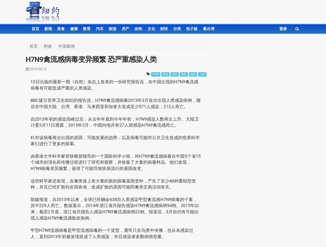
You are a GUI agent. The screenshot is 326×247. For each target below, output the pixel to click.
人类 (202, 74)
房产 (125, 28)
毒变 (183, 74)
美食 (61, 28)
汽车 (100, 28)
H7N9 (156, 74)
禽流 (165, 74)
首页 (35, 28)
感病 (174, 74)
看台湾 (208, 28)
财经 (164, 28)
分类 (177, 28)
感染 (193, 74)
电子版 (192, 28)
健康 (74, 28)
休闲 (138, 28)
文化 (151, 28)
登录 (283, 28)
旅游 (112, 28)
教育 (87, 28)
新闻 (48, 28)
